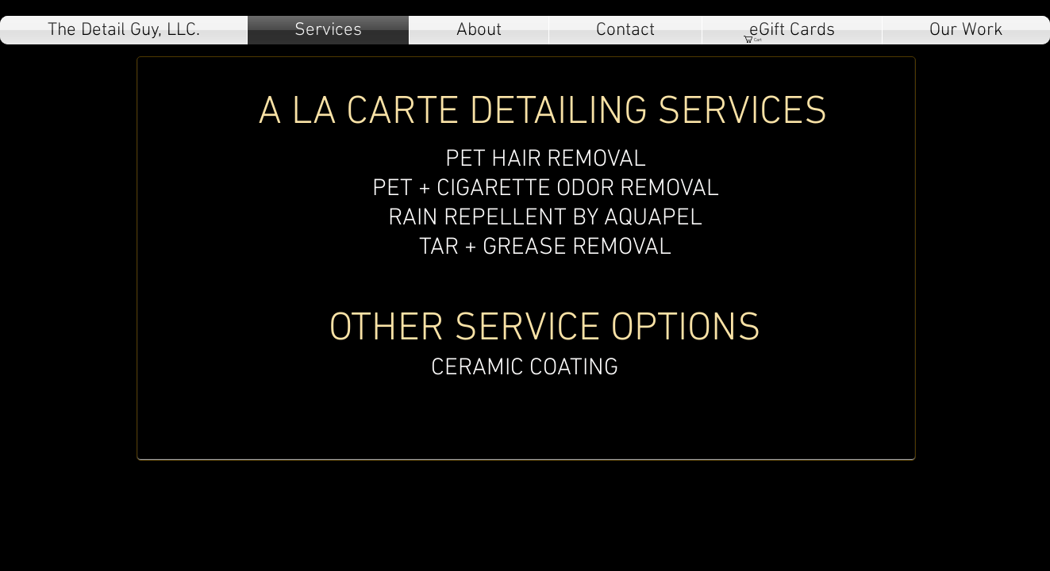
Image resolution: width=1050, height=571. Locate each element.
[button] (757, 39)
